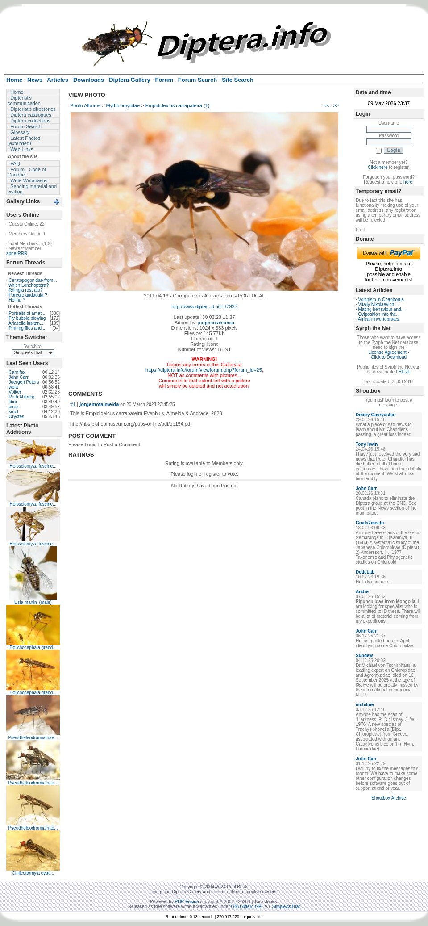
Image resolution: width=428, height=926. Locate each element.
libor (13, 401)
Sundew (364, 655)
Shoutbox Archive (388, 798)
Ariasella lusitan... (25, 323)
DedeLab (365, 572)
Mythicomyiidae (123, 105)
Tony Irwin (367, 444)
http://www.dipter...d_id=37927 (204, 306)
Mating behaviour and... (381, 309)
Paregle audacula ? (28, 295)
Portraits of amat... (27, 313)
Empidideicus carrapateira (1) (177, 105)
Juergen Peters (24, 382)
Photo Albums (85, 105)
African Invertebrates (378, 319)
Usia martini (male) (33, 602)
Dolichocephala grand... (32, 647)
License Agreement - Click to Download (388, 355)
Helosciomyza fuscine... (32, 466)
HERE (404, 371)
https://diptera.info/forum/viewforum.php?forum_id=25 (203, 370)
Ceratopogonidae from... (33, 280)
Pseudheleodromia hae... (33, 737)
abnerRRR (16, 253)
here (407, 182)
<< (326, 105)
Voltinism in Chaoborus (381, 299)
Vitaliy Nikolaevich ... (378, 304)
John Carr (19, 377)
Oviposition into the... (379, 314)
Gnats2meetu (370, 522)
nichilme (365, 704)
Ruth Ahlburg (22, 396)
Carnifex (17, 372)
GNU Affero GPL (247, 906)
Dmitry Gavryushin (375, 414)
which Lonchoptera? (29, 285)
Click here (377, 167)
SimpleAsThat (286, 906)
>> (336, 105)
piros (14, 406)
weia (13, 387)
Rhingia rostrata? (26, 290)
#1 (72, 404)
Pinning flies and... (27, 328)
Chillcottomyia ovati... (33, 873)
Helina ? (17, 299)
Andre (362, 591)
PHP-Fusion (187, 901)
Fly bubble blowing (27, 318)
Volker (15, 392)
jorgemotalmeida (216, 322)
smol (13, 411)
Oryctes (16, 416)
